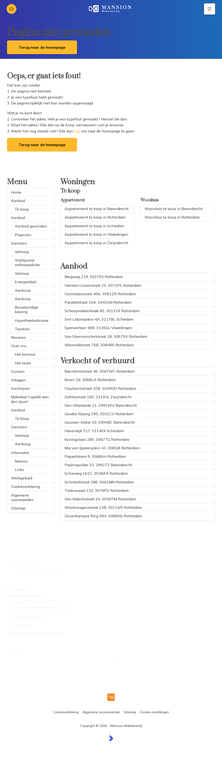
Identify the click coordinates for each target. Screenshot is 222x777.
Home (16, 192)
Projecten (23, 234)
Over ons (19, 345)
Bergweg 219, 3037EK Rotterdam (94, 276)
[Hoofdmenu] (209, 9)
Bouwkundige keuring (26, 309)
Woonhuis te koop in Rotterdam (172, 217)
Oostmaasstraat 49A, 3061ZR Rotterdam (100, 293)
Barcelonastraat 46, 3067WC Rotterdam (100, 371)
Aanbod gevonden (31, 226)
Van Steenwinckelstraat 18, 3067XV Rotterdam (106, 336)
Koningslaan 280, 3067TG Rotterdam (97, 439)
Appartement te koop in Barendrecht (97, 208)
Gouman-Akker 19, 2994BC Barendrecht (100, 422)
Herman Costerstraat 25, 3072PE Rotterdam (103, 285)
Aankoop (23, 290)
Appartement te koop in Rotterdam (95, 217)
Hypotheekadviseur (32, 320)
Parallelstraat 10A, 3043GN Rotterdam (98, 302)
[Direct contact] (11, 9)
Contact (18, 371)
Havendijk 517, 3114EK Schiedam (94, 430)
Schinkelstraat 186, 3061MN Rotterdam (99, 482)
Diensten (19, 243)
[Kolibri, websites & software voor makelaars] (111, 738)
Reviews (18, 337)
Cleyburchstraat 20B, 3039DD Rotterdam (100, 388)
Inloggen (18, 380)
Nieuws (21, 461)
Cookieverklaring (25, 486)
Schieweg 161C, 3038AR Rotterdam (96, 473)
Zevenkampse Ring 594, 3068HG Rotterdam (103, 516)
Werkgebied (21, 478)
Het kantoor (25, 354)
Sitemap (18, 508)
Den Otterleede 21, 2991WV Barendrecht (101, 405)
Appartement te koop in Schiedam (94, 225)
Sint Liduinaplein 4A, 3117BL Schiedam (99, 319)
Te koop (22, 209)
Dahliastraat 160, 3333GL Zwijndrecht (98, 396)
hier (77, 131)
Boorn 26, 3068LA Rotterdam (90, 379)
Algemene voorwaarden (22, 497)
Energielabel (25, 281)
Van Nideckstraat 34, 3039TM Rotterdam (100, 499)
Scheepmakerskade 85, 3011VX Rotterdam (102, 310)
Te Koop (22, 418)
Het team (23, 363)
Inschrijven (20, 388)
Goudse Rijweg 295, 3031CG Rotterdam (99, 413)
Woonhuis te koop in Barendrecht (174, 208)
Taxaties (22, 329)
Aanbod (18, 200)
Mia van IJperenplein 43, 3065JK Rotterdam (102, 448)
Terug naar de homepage (42, 47)
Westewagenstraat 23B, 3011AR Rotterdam (103, 507)
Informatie (20, 452)
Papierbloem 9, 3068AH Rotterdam (95, 456)
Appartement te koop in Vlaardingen (96, 234)
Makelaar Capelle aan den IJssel (30, 399)
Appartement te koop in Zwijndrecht (96, 242)
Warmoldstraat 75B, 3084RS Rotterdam (99, 345)
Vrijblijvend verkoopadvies (27, 262)
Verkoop (22, 251)
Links (19, 469)
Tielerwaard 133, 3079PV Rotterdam (97, 490)
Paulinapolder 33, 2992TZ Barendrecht (98, 464)
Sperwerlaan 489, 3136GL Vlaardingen (98, 327)
